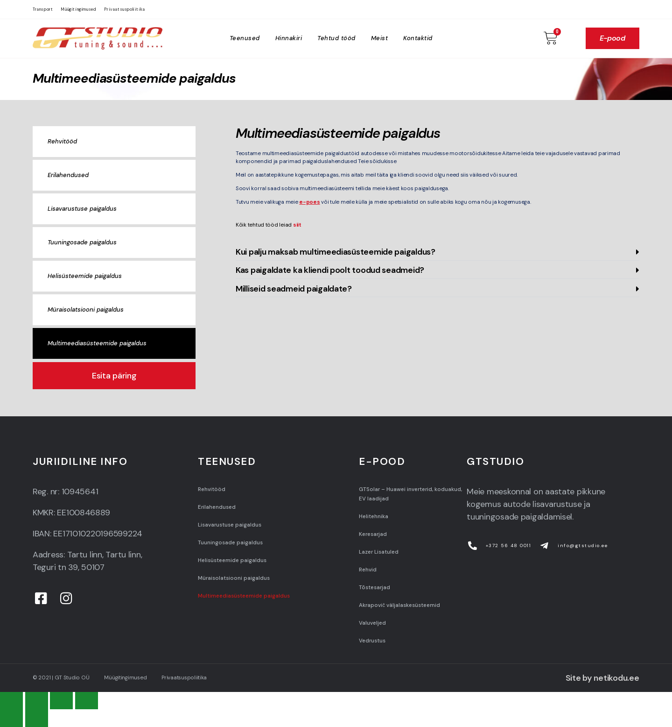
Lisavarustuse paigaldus (82, 209)
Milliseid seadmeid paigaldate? (294, 288)
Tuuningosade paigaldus (82, 242)
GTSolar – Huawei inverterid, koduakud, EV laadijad (410, 494)
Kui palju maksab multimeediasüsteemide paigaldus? (335, 251)
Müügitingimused (78, 9)
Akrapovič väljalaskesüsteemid (399, 605)
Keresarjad (373, 534)
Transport (43, 9)
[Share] (36, 700)
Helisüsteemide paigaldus (85, 276)
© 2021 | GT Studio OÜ (61, 677)
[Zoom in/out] (86, 700)
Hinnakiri (288, 38)
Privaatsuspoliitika (124, 9)
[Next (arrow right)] (36, 718)
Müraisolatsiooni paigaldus (86, 310)
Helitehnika (373, 516)
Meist (379, 38)
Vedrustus (372, 640)
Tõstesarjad (374, 587)
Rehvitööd (62, 141)
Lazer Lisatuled (379, 552)
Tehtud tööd (336, 38)
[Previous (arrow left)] (11, 718)
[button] (437, 251)
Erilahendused (68, 175)
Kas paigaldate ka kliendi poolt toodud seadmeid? (330, 270)
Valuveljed (372, 623)
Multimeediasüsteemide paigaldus (97, 343)
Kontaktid (418, 38)
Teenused (245, 38)
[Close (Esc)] (11, 700)
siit (296, 224)
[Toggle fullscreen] (61, 700)
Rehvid (368, 569)
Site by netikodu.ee (602, 678)
